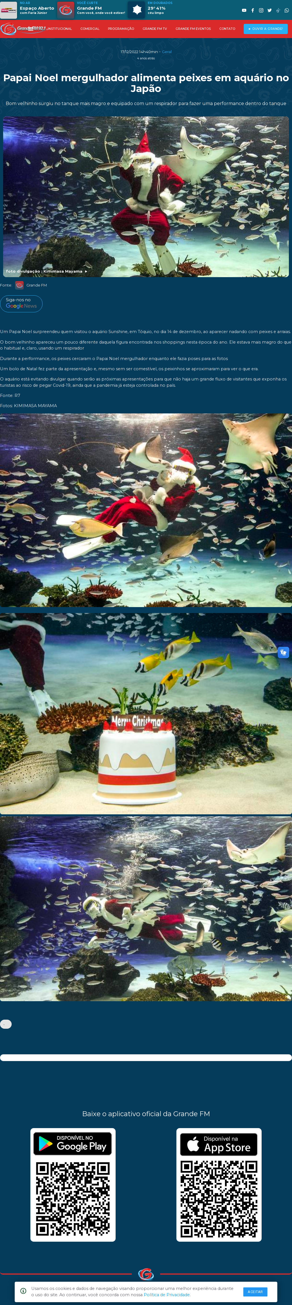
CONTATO (227, 29)
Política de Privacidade (167, 1294)
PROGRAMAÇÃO (121, 29)
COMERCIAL (89, 29)
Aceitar (255, 1292)
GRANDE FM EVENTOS (193, 29)
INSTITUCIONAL (60, 29)
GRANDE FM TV (155, 29)
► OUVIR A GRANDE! (265, 29)
